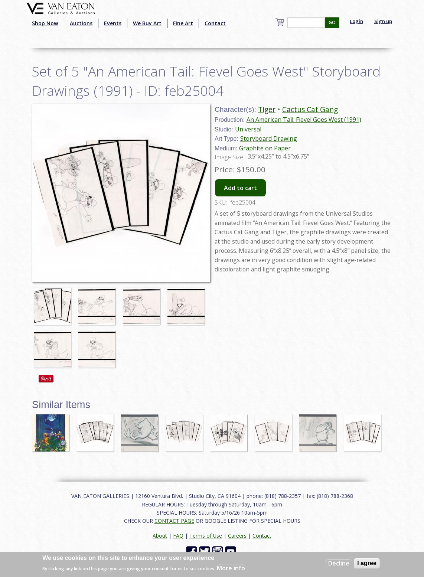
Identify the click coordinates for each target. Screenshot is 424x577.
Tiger (266, 109)
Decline (338, 563)
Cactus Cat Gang (310, 109)
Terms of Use (205, 535)
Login (356, 21)
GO (332, 22)
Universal (248, 129)
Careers (237, 535)
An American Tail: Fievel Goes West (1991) (304, 119)
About (160, 535)
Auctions (81, 23)
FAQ (178, 535)
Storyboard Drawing (268, 138)
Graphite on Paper (265, 148)
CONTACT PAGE (174, 520)
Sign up (383, 21)
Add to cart (240, 188)
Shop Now (45, 23)
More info (231, 568)
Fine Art (183, 23)
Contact (215, 23)
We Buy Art (147, 23)
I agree (366, 563)
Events (112, 23)
